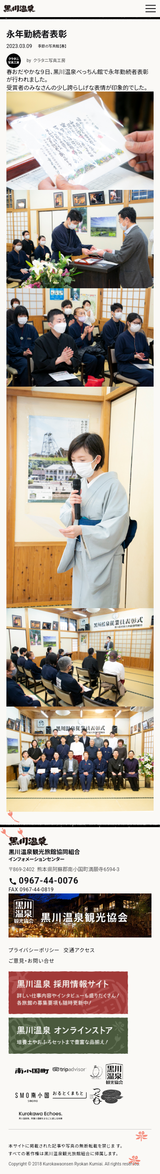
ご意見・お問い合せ (32, 961)
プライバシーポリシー (34, 950)
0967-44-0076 (49, 880)
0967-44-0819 (37, 890)
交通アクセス (79, 950)
